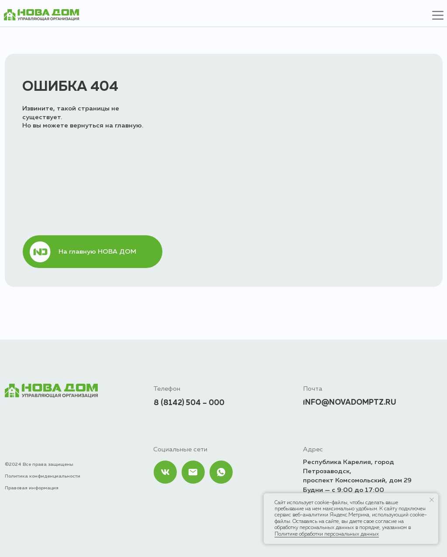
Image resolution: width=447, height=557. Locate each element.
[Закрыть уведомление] (431, 499)
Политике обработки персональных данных (327, 534)
